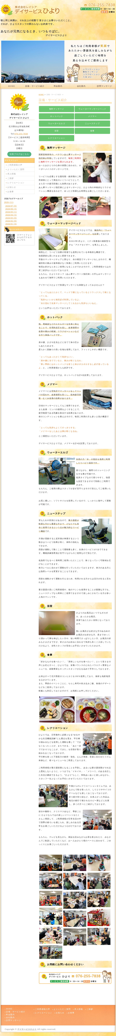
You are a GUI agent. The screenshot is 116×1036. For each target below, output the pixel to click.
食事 (92, 131)
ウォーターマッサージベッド (92, 109)
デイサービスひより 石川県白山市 (30, 9)
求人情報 (11, 174)
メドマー (92, 116)
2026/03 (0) (11, 218)
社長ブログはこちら (19, 154)
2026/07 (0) (11, 206)
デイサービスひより (26, 1029)
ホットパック (56, 116)
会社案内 (81, 86)
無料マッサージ (56, 109)
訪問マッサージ (104, 86)
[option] (58, 62)
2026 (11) (8, 202)
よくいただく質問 (15, 169)
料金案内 (58, 86)
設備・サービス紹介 (34, 86)
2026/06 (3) (11, 209)
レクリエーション (56, 138)
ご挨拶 (10, 178)
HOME (11, 86)
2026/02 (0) (11, 221)
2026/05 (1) (11, 212)
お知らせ (11, 187)
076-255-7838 (21, 134)
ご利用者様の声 (14, 165)
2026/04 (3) (11, 215)
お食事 (10, 192)
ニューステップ (92, 123)
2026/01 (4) (11, 224)
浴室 (56, 131)
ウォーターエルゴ (56, 123)
